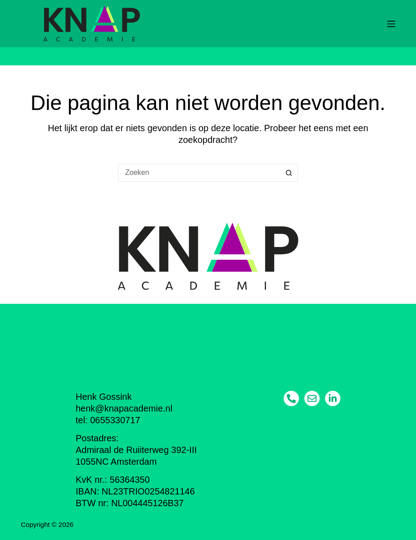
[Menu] (391, 24)
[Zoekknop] (289, 173)
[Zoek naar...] (199, 173)
